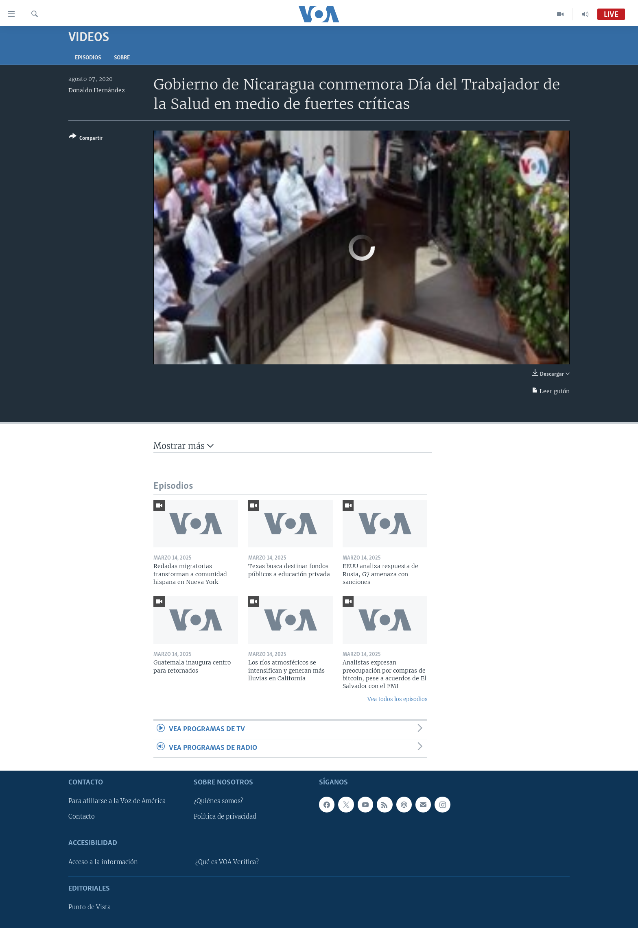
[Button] (86, 139)
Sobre (122, 58)
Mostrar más (183, 446)
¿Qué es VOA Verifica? (227, 862)
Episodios (88, 58)
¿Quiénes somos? (218, 801)
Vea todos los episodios (397, 699)
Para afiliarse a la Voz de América (117, 801)
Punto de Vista (89, 907)
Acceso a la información (103, 862)
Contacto (81, 816)
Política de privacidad (225, 816)
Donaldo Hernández (96, 90)
